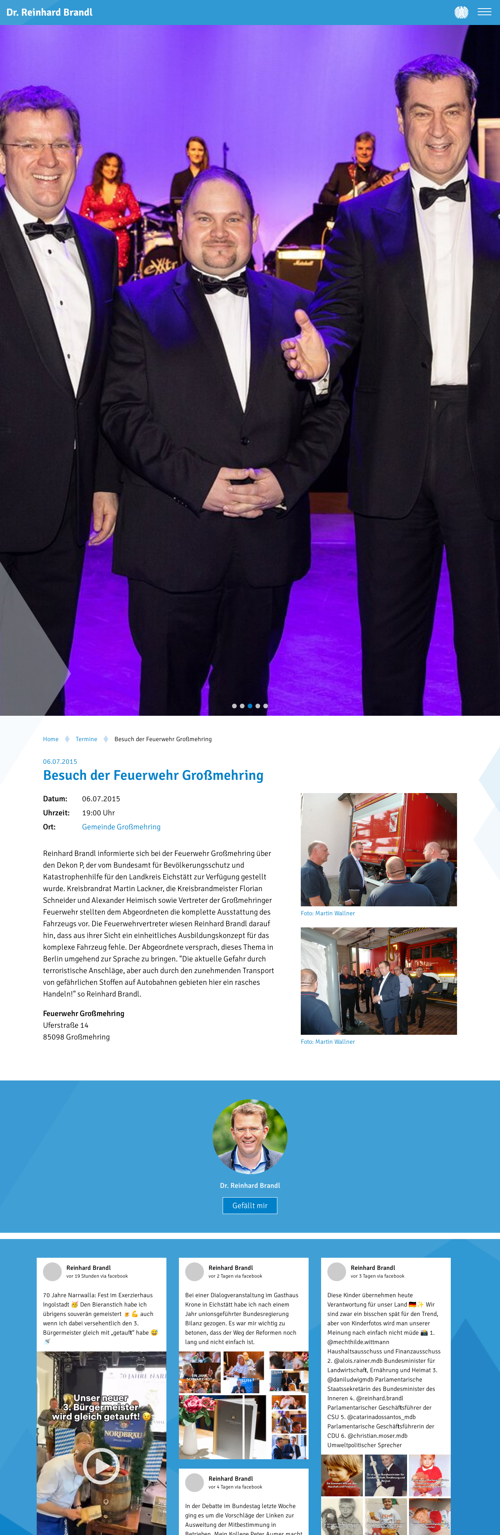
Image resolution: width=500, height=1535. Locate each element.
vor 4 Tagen (222, 1487)
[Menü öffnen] (484, 12)
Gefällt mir (250, 1206)
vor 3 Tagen (364, 1276)
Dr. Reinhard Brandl (250, 1185)
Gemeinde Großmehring (121, 827)
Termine (86, 739)
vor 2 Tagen (222, 1276)
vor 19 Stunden (83, 1276)
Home (51, 739)
